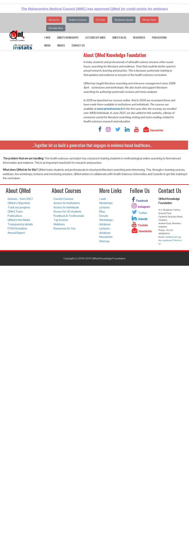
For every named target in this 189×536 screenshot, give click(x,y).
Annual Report (16, 232)
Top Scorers (60, 220)
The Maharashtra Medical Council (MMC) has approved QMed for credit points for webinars (94, 9)
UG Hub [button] (100, 19)
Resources (139, 37)
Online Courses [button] (78, 19)
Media (47, 45)
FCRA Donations (17, 228)
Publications (159, 37)
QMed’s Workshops (67, 37)
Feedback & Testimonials (68, 216)
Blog (102, 211)
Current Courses (63, 199)
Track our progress (19, 207)
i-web (47, 37)
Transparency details (20, 224)
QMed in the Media (19, 220)
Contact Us (78, 45)
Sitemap (104, 241)
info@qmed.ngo (173, 236)
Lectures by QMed (95, 37)
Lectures (104, 207)
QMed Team (15, 211)
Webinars (59, 224)
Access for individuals (66, 207)
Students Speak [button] (124, 19)
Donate (103, 216)
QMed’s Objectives (19, 203)
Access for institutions (66, 203)
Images (61, 45)
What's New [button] (149, 19)
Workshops (106, 203)
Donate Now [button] (56, 28)
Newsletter (106, 237)
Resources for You (64, 228)
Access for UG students (67, 211)
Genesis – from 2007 (20, 199)
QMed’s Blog (119, 37)
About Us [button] (54, 19)
